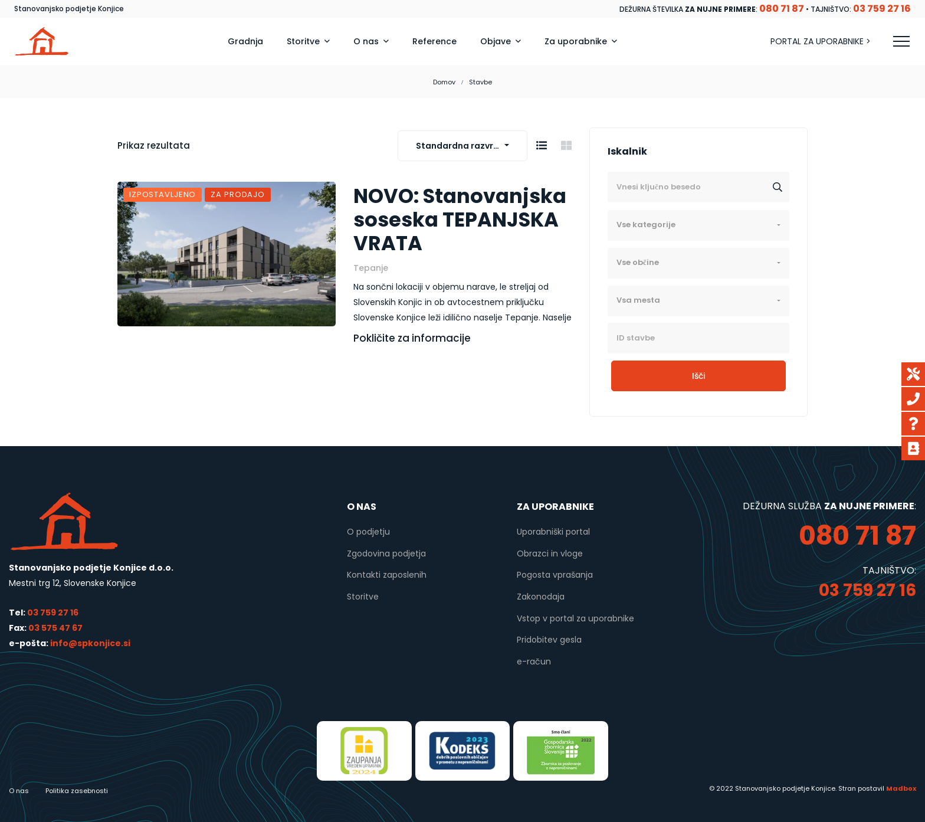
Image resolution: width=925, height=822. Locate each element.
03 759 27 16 (52, 612)
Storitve (363, 596)
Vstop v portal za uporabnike (575, 618)
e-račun (534, 661)
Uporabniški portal (553, 532)
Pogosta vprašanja (555, 575)
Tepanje (370, 268)
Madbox (901, 788)
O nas (19, 790)
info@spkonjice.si (89, 643)
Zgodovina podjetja (386, 553)
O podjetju (368, 532)
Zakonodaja (541, 596)
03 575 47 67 (55, 628)
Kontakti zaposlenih (387, 575)
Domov (444, 82)
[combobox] (462, 145)
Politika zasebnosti (76, 790)
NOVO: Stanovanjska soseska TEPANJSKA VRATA (459, 220)
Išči (698, 376)
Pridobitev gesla (549, 640)
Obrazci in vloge (550, 553)
